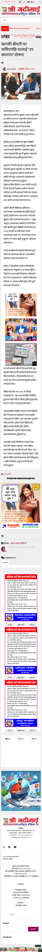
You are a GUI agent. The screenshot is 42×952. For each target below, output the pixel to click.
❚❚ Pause (21, 625)
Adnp (38, 37)
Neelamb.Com (24, 947)
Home (12, 914)
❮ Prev (10, 625)
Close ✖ (38, 946)
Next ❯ (32, 625)
